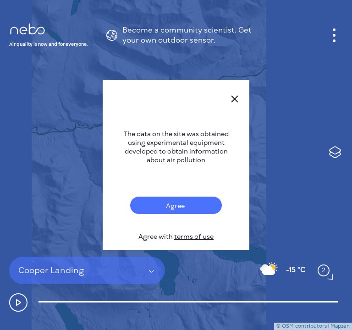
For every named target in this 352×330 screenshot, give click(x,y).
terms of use (194, 236)
